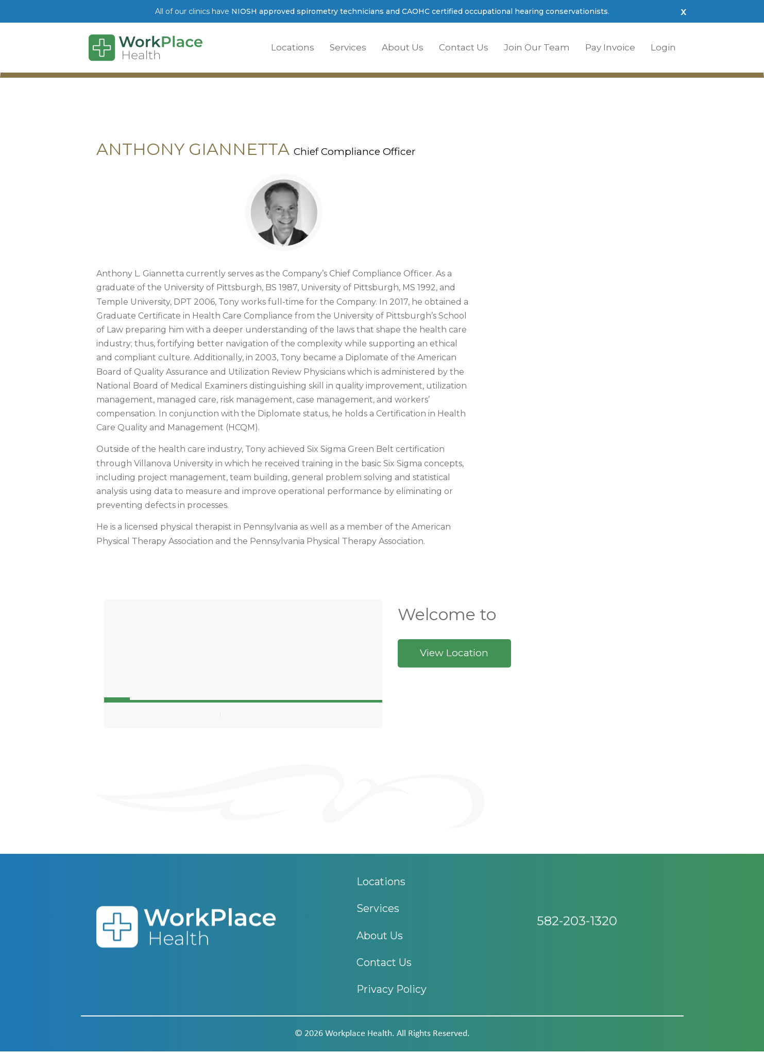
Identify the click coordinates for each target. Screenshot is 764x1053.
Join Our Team (537, 47)
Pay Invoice (610, 47)
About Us (402, 47)
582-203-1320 (577, 927)
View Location (454, 653)
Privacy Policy (392, 991)
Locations (292, 47)
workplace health (358, 1035)
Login (663, 47)
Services (348, 47)
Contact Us (463, 47)
